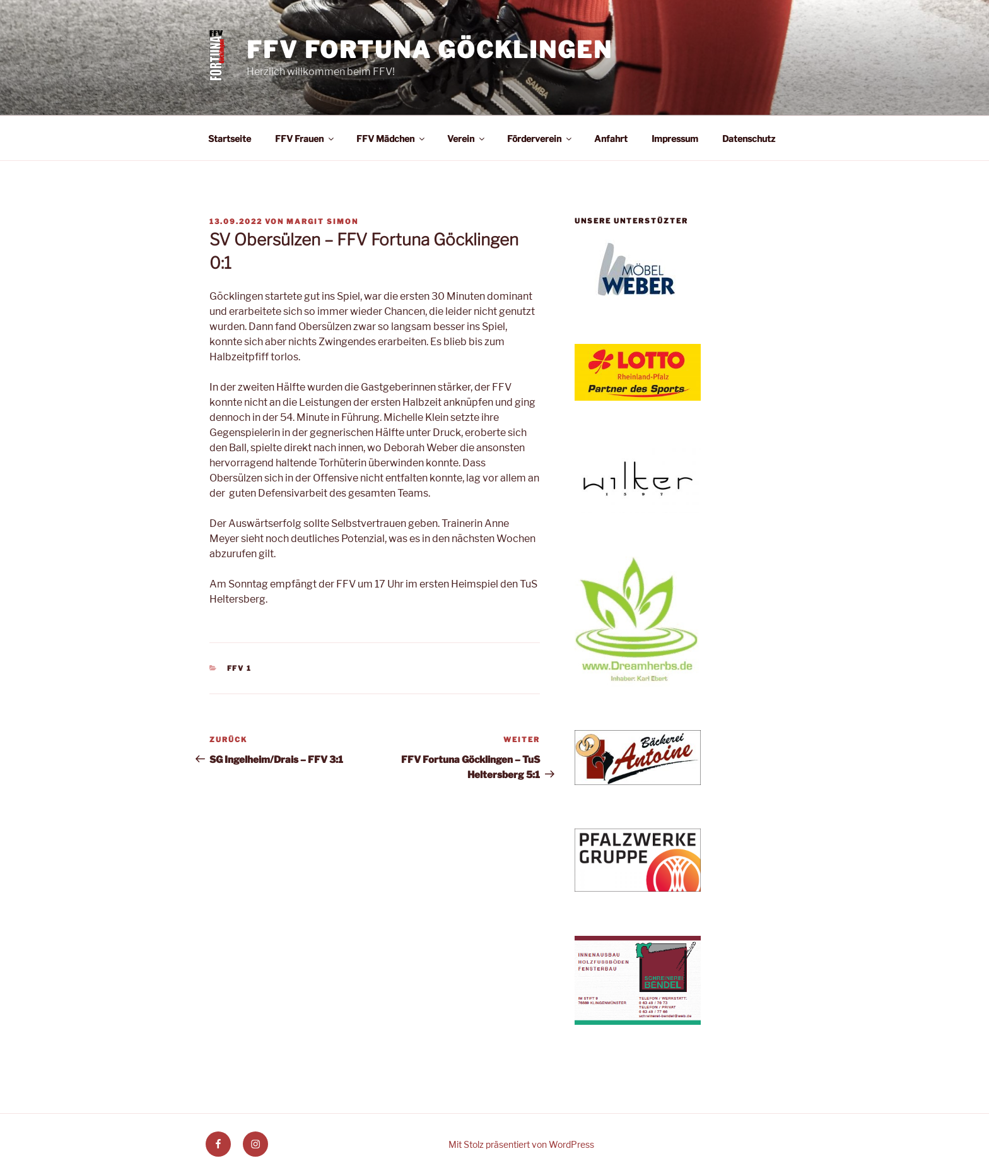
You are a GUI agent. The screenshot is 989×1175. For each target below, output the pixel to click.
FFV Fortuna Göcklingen (429, 50)
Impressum (675, 138)
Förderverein (540, 138)
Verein (466, 138)
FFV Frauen (305, 138)
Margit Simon (322, 221)
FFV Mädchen (391, 138)
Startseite (229, 138)
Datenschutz (748, 138)
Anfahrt (611, 138)
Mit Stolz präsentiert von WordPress (521, 1144)
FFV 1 (239, 668)
